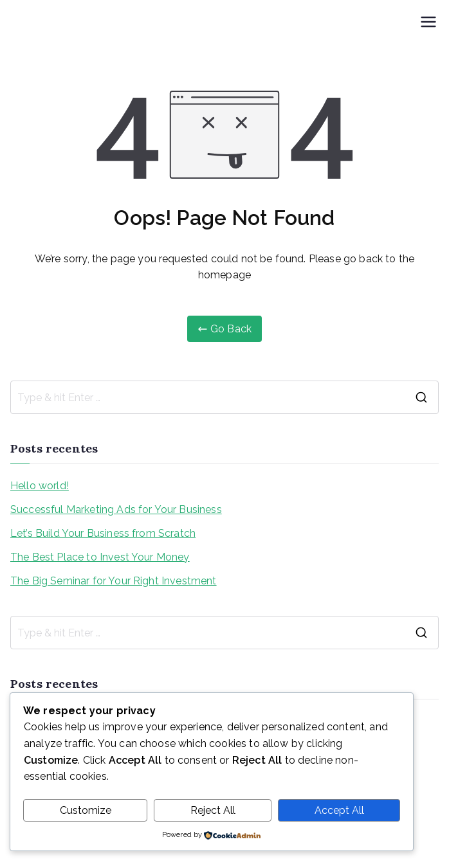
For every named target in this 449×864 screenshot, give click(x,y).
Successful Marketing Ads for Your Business (116, 509)
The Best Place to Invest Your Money (100, 557)
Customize (85, 810)
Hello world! (39, 486)
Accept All (339, 810)
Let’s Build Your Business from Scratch (103, 533)
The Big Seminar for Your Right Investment (113, 581)
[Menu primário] (428, 22)
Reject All (212, 810)
